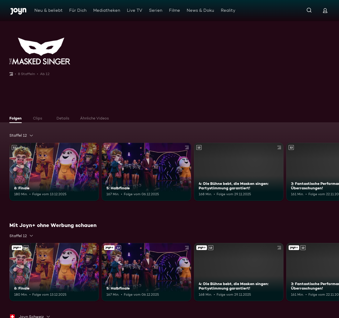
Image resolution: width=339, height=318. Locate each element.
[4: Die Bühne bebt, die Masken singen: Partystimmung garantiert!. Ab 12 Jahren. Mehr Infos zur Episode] (238, 172)
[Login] (325, 10)
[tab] (16, 119)
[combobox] (21, 135)
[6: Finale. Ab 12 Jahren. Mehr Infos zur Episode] (54, 172)
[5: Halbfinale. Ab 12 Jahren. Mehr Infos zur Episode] (146, 172)
